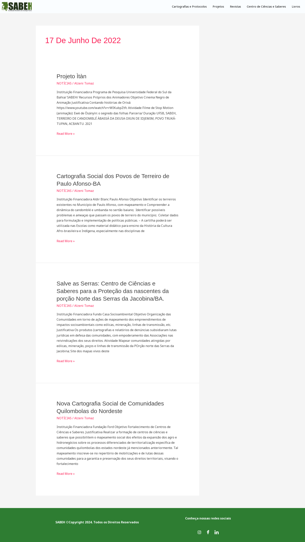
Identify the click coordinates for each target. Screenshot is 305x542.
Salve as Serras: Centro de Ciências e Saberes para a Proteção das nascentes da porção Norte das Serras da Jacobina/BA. (113, 291)
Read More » (66, 133)
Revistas (234, 6)
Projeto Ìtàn (71, 76)
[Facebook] (208, 532)
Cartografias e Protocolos (187, 6)
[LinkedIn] (216, 532)
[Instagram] (199, 532)
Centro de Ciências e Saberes (266, 6)
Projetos (217, 6)
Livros (296, 6)
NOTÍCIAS (64, 83)
